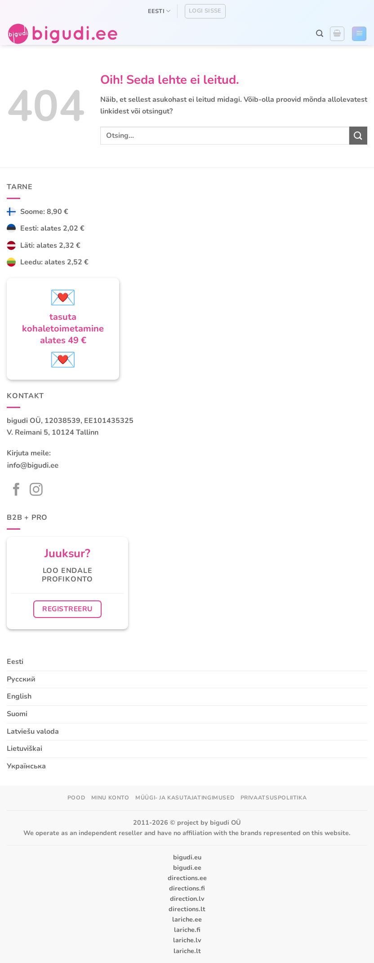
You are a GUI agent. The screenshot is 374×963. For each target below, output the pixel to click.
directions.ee (187, 877)
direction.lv (187, 898)
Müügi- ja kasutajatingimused (184, 797)
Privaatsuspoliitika (273, 797)
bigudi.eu (187, 857)
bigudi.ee (187, 867)
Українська (26, 766)
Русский (21, 679)
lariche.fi (187, 929)
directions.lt (187, 908)
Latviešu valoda (33, 731)
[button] (319, 33)
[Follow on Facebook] (16, 490)
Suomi (17, 714)
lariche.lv (187, 940)
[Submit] (358, 135)
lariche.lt (187, 950)
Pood (76, 797)
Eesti (159, 11)
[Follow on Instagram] (36, 490)
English (19, 696)
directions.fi (187, 888)
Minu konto (110, 797)
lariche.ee (187, 919)
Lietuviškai (24, 749)
